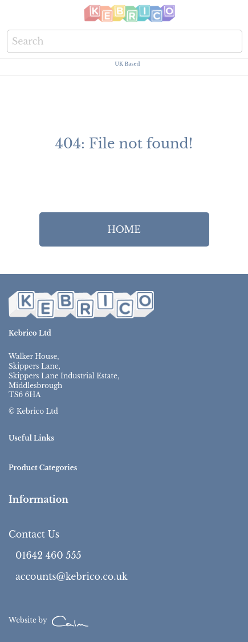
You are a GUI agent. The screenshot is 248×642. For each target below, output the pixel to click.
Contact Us (34, 534)
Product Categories (43, 467)
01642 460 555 (48, 555)
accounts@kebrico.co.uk (71, 576)
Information (38, 499)
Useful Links (31, 438)
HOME (124, 229)
